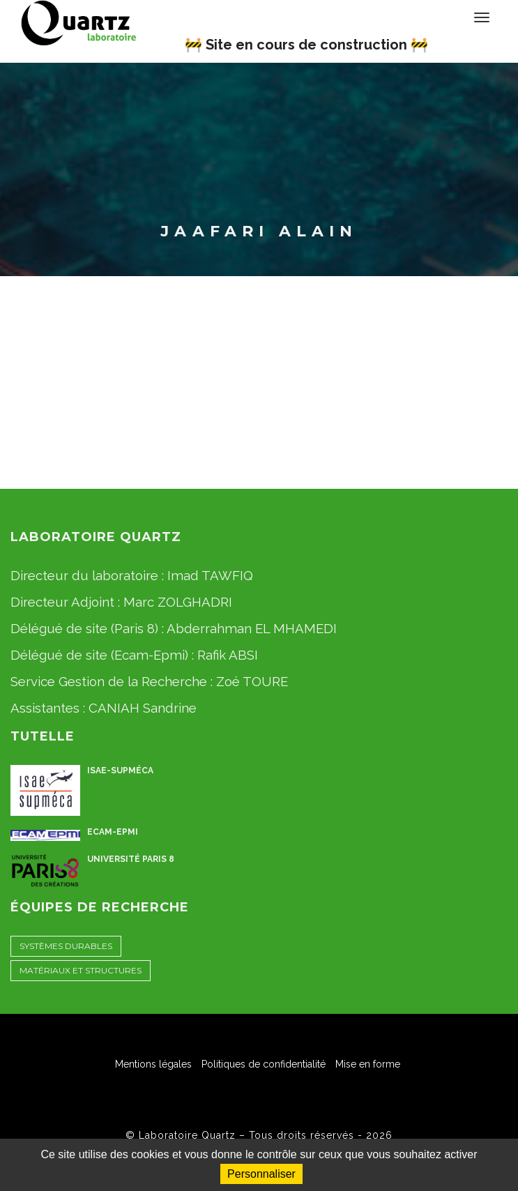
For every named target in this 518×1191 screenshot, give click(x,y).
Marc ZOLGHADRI (177, 601)
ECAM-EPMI (112, 832)
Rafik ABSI (227, 654)
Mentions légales (153, 1064)
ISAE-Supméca (120, 770)
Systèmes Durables (66, 946)
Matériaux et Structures (81, 970)
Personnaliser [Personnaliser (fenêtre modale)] (261, 1174)
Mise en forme (367, 1064)
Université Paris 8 (130, 859)
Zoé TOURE (252, 681)
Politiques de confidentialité (263, 1064)
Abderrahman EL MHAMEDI (252, 628)
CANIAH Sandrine (143, 707)
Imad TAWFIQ (210, 575)
